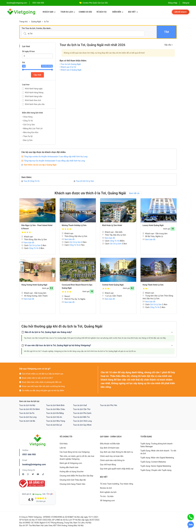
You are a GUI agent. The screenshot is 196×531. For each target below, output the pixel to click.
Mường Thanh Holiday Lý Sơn (74, 225)
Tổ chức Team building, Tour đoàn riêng (116, 484)
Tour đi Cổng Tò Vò (30, 181)
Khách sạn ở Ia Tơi (68, 67)
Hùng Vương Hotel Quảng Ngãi (34, 285)
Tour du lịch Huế (80, 405)
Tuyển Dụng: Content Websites (153, 462)
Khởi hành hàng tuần (33, 96)
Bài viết (133, 12)
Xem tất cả (134, 193)
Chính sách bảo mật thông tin (112, 460)
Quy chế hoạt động (108, 464)
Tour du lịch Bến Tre (81, 417)
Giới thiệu (64, 444)
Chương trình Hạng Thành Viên (72, 484)
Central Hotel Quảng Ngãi (113, 285)
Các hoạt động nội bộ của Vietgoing (75, 452)
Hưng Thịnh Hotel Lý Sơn (153, 285)
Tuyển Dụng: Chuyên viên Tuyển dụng (155, 470)
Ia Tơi (46, 21)
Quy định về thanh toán (109, 448)
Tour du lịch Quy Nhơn (82, 425)
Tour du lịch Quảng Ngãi (71, 64)
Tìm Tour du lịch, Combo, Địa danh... (37, 28)
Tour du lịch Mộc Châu (55, 409)
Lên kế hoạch (180, 12)
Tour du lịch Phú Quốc (82, 413)
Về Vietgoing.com (107, 500)
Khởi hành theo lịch (33, 100)
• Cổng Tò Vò (27, 121)
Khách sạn (49, 12)
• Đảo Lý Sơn (27, 140)
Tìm (166, 32)
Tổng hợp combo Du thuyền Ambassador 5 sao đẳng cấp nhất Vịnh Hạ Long (55, 156)
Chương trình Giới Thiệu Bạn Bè (73, 480)
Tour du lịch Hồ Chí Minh (29, 409)
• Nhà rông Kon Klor (30, 132)
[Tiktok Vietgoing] (43, 474)
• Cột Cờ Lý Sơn (28, 125)
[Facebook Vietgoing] (23, 474)
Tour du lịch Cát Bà (27, 421)
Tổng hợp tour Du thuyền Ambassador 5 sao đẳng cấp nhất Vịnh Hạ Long (54, 161)
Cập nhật (37, 75)
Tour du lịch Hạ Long (27, 417)
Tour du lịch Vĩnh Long (82, 421)
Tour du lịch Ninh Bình (55, 405)
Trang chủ (23, 21)
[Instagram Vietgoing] (28, 474)
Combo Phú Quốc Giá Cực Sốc (95, 3)
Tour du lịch (67, 12)
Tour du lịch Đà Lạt (54, 425)
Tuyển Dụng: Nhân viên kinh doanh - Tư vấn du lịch (158, 452)
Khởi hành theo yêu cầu (35, 104)
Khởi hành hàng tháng (34, 92)
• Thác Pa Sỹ (27, 136)
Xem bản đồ (27, 242)
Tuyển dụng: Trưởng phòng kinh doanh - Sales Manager (156, 445)
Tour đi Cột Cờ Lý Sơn (84, 181)
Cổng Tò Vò (33, 248)
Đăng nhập (172, 3)
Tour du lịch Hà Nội (27, 405)
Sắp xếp (168, 45)
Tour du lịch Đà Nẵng (55, 413)
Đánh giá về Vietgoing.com (71, 463)
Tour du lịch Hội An (54, 417)
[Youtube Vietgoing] (38, 474)
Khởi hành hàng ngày (34, 89)
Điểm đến (117, 12)
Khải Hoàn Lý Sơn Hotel (112, 225)
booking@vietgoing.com (34, 464)
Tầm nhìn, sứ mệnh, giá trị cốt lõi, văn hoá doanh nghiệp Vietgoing (77, 457)
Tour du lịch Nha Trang (55, 421)
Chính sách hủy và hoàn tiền (111, 456)
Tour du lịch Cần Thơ (81, 409)
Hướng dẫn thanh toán (69, 467)
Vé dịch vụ (101, 12)
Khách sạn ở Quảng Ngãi (71, 70)
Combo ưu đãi (85, 12)
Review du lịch (106, 488)
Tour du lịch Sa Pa (26, 413)
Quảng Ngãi (36, 21)
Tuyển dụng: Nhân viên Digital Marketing (157, 458)
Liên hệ (63, 448)
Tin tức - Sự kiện (106, 496)
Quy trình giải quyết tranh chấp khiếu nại (116, 469)
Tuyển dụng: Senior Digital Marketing (155, 466)
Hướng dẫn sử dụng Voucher (72, 471)
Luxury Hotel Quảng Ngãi (153, 225)
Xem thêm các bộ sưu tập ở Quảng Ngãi (40, 165)
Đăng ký (186, 3)
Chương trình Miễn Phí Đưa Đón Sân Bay (76, 476)
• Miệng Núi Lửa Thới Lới (32, 128)
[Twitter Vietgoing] (33, 474)
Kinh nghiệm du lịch (108, 492)
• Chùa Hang (27, 117)
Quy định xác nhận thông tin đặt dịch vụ (116, 452)
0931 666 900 (38, 3)
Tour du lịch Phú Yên (108, 405)
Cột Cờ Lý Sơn (35, 245)
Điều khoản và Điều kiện (110, 444)
